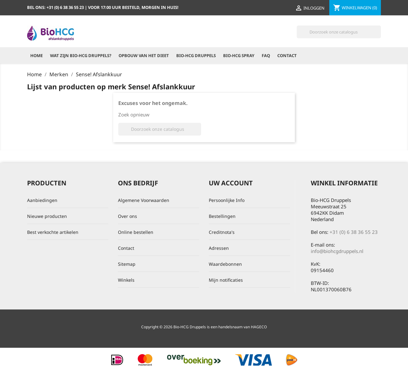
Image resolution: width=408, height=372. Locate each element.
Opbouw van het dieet (144, 55)
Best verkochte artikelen (52, 232)
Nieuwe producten (47, 216)
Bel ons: (56, 7)
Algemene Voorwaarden (143, 200)
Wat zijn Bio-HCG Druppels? (80, 55)
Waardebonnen (225, 264)
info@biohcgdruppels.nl (337, 251)
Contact (287, 55)
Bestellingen (222, 216)
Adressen (219, 248)
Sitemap (126, 264)
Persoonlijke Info (226, 200)
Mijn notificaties (226, 280)
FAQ (266, 55)
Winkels (126, 280)
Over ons (127, 216)
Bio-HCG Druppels (196, 55)
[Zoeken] (339, 32)
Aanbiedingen (42, 200)
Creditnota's (222, 232)
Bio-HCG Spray (238, 55)
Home (36, 55)
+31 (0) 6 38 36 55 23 (354, 232)
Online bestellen (135, 232)
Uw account (231, 183)
